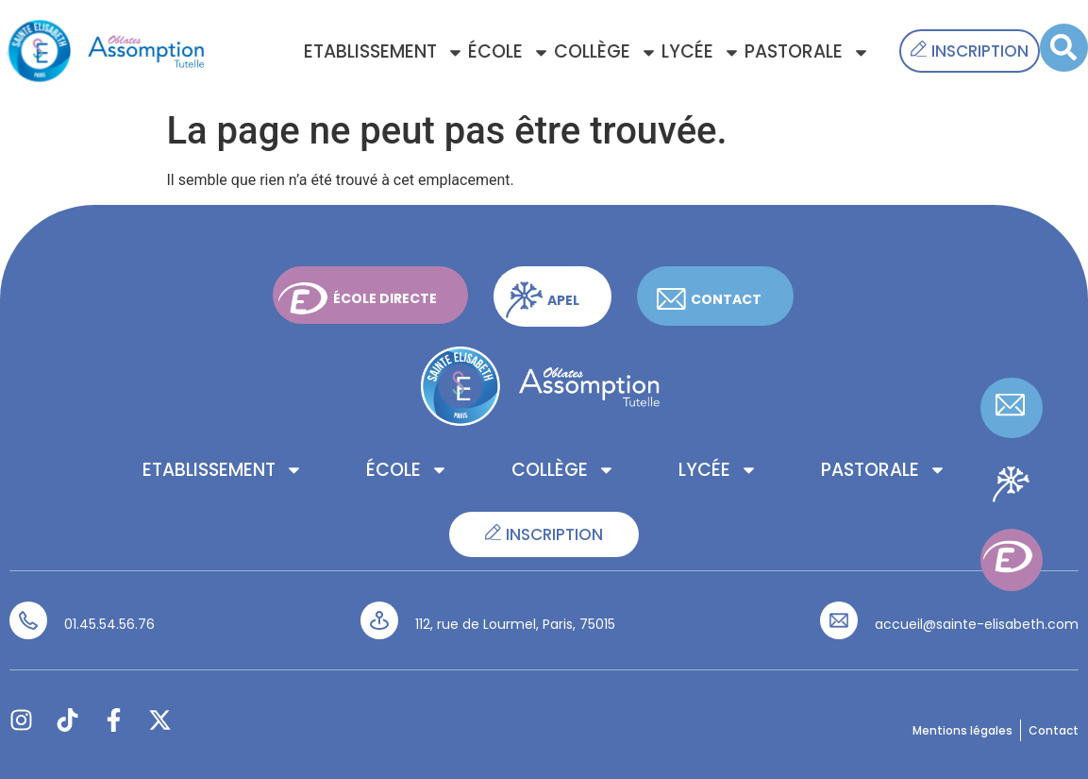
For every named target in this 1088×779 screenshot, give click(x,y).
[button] (1064, 48)
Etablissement (384, 52)
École (509, 52)
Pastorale (807, 52)
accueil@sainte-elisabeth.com (977, 624)
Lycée (701, 52)
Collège (606, 52)
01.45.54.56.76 (109, 624)
